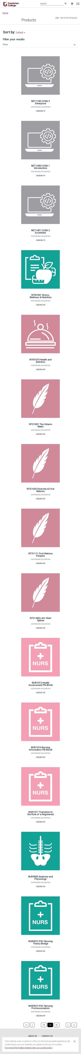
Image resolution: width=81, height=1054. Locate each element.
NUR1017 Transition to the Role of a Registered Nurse (40, 814)
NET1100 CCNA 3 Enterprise (40, 102)
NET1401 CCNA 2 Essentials (40, 231)
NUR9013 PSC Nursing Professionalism (40, 1007)
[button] (39, 44)
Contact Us (47, 1036)
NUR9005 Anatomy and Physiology (40, 877)
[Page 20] (50, 1025)
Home (5, 13)
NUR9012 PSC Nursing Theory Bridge (40, 942)
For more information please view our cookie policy (28, 1048)
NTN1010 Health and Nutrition (40, 360)
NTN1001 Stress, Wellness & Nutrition (41, 296)
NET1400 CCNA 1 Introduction (40, 166)
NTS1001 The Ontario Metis (40, 425)
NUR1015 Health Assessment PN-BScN (41, 684)
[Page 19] (44, 1025)
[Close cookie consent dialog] (74, 1041)
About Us (32, 1036)
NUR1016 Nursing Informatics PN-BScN (40, 748)
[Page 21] (56, 1025)
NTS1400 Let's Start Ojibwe (40, 619)
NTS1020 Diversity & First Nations (40, 490)
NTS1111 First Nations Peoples (40, 554)
